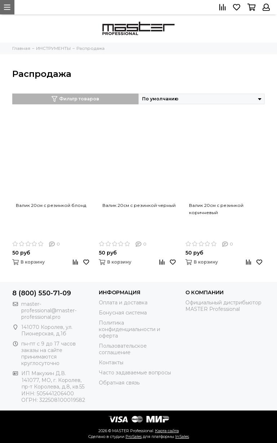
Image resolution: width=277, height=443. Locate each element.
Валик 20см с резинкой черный (139, 205)
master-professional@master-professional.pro (48, 310)
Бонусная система (123, 312)
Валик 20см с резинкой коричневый (216, 209)
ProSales (134, 436)
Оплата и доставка (123, 302)
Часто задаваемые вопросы (135, 372)
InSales (182, 436)
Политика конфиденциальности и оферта (129, 329)
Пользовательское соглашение (123, 349)
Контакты (111, 362)
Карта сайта (167, 430)
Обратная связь (119, 382)
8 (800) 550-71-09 (41, 293)
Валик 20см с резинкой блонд (51, 205)
